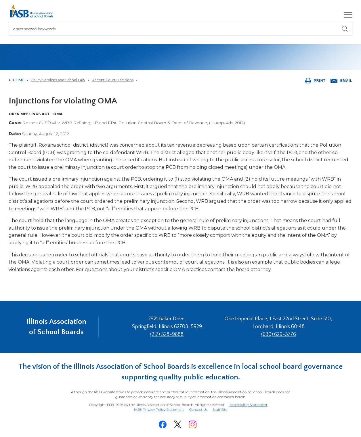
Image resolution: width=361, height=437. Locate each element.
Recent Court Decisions (112, 80)
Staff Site (220, 409)
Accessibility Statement (249, 404)
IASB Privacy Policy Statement (159, 409)
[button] (348, 15)
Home (18, 80)
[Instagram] (192, 424)
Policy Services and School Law (58, 80)
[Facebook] (162, 424)
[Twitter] (177, 424)
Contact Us (198, 409)
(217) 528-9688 (167, 334)
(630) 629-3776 (278, 334)
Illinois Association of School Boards (56, 326)
